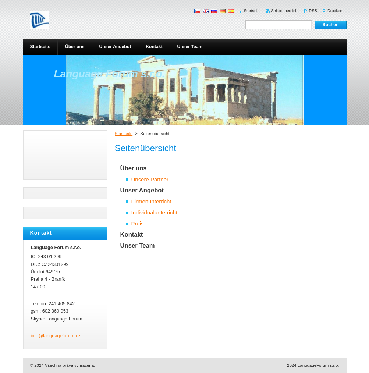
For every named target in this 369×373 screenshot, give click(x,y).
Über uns (133, 168)
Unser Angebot (142, 190)
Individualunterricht (154, 212)
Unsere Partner (150, 179)
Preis (137, 223)
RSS (313, 10)
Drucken (335, 10)
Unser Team (137, 245)
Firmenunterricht (151, 201)
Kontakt (131, 234)
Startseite (124, 133)
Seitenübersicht (285, 10)
